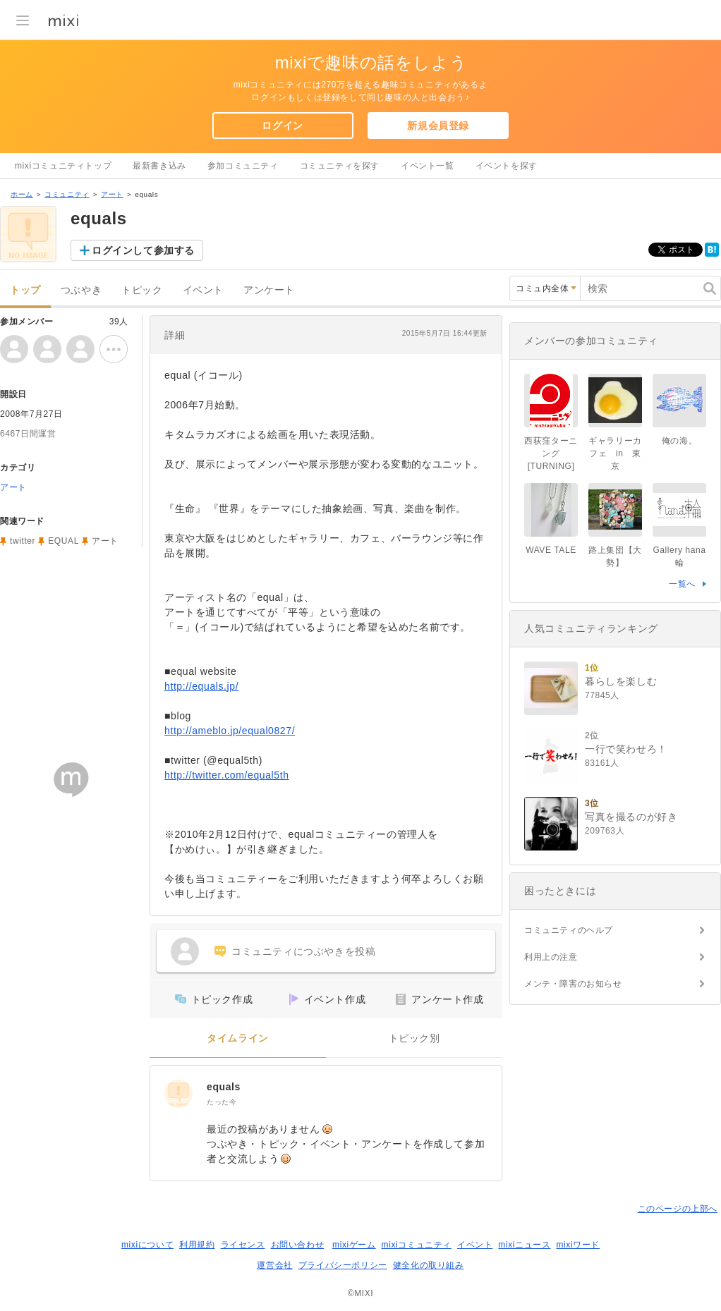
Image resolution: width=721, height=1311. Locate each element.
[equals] (178, 1094)
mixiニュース (524, 1245)
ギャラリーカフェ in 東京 (615, 453)
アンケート (269, 290)
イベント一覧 (427, 166)
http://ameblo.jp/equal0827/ (229, 730)
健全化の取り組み (428, 1265)
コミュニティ (67, 194)
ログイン (282, 125)
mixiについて (147, 1245)
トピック (141, 290)
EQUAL (63, 541)
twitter (22, 541)
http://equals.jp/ (201, 686)
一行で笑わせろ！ (626, 749)
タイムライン (238, 1038)
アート (112, 194)
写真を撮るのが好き (631, 816)
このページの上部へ (677, 1209)
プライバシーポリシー (342, 1265)
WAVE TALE (551, 550)
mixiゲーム (354, 1245)
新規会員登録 (438, 125)
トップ (25, 290)
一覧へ (682, 584)
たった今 (221, 1102)
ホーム (22, 194)
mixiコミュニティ (417, 1245)
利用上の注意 (551, 957)
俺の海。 (679, 441)
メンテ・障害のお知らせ (573, 984)
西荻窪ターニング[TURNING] (551, 453)
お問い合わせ (298, 1245)
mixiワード (578, 1245)
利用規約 (196, 1245)
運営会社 (274, 1265)
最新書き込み (159, 166)
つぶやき (81, 290)
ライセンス (243, 1245)
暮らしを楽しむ (621, 681)
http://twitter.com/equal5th (226, 775)
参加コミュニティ (243, 166)
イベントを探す (506, 166)
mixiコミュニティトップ (63, 166)
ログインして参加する (143, 250)
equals (224, 1086)
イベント (203, 290)
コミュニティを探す (340, 166)
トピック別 (414, 1038)
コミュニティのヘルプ (568, 930)
